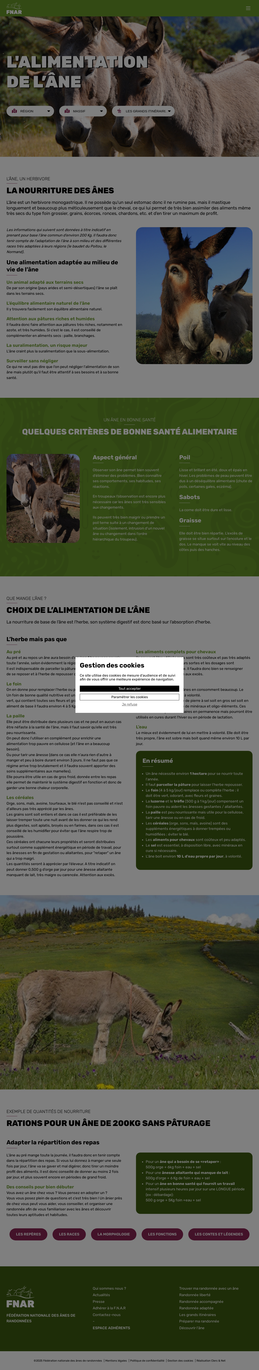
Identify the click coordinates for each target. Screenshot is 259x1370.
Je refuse (129, 704)
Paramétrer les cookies (129, 697)
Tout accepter (129, 689)
